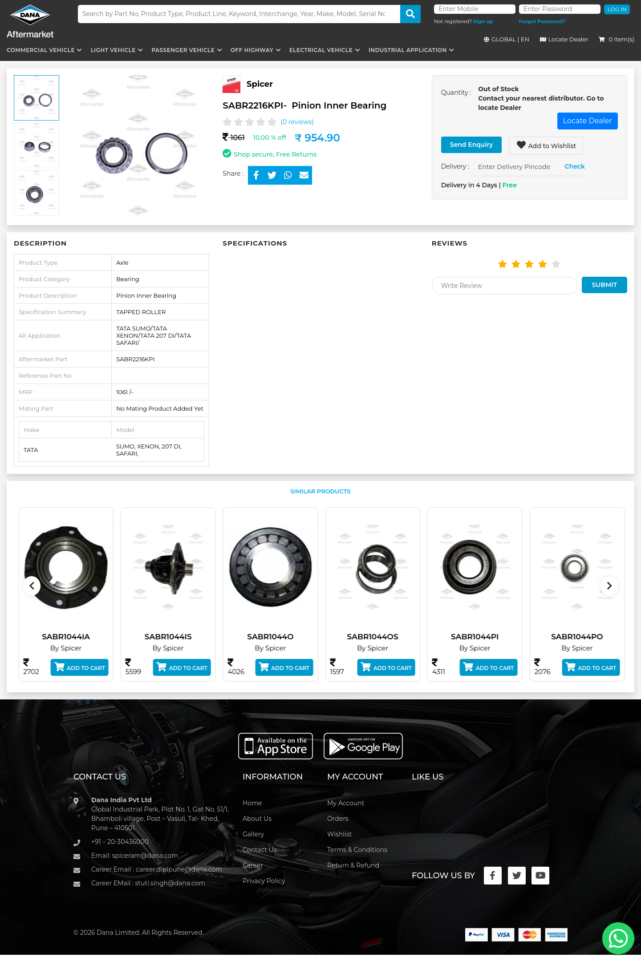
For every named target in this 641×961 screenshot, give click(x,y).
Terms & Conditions (357, 850)
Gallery (253, 834)
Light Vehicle (113, 50)
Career (253, 865)
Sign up (483, 21)
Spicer (260, 84)
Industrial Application (408, 50)
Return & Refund (353, 865)
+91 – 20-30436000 (120, 842)
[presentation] (32, 586)
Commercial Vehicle (41, 50)
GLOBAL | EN (506, 39)
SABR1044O (277, 636)
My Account (345, 803)
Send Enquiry (471, 145)
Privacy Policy (264, 881)
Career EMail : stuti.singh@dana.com (148, 883)
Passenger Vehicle (183, 50)
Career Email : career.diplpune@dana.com (156, 869)
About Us (257, 819)
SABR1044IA (73, 636)
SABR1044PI (482, 636)
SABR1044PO (584, 636)
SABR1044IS (175, 636)
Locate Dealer (564, 39)
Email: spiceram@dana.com (134, 856)
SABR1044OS (379, 636)
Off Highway (252, 50)
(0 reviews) (297, 122)
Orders (338, 819)
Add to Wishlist (546, 145)
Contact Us (260, 850)
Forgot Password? (542, 21)
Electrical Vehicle (321, 50)
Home (252, 803)
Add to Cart (86, 666)
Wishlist (339, 834)
